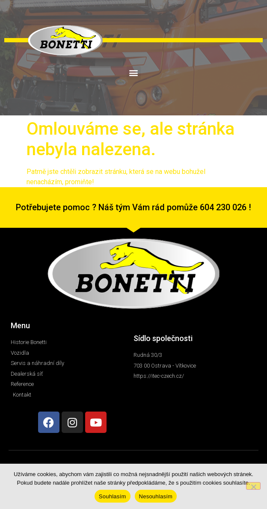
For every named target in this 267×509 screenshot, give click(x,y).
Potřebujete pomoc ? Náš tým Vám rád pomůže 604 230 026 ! (133, 207)
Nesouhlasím (156, 496)
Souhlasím (112, 496)
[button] (134, 73)
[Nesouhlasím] (253, 486)
